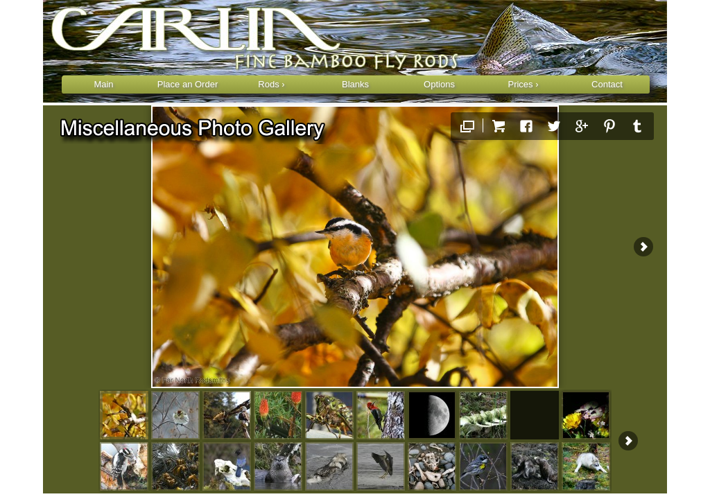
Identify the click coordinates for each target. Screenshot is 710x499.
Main (103, 84)
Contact (607, 84)
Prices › (523, 84)
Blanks (355, 84)
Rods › (271, 84)
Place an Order (187, 84)
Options (439, 84)
